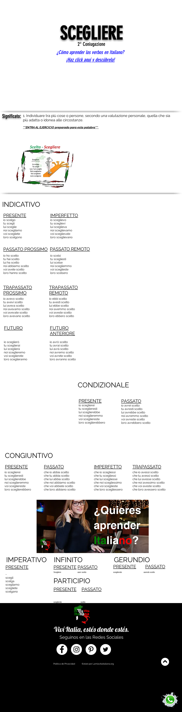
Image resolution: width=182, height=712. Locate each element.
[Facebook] (61, 649)
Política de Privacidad (64, 664)
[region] (92, 537)
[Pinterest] (91, 649)
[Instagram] (76, 649)
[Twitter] (105, 649)
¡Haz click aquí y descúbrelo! (90, 60)
